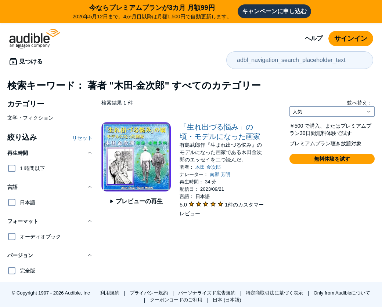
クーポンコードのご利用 (177, 300)
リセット (82, 138)
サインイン (350, 38)
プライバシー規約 (149, 293)
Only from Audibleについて (342, 293)
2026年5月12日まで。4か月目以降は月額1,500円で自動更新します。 (151, 11)
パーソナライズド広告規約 (207, 293)
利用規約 (110, 293)
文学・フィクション (30, 118)
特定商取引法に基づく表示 (275, 293)
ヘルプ (313, 38)
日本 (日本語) (227, 300)
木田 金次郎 (208, 167)
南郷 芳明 (220, 174)
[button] (50, 153)
